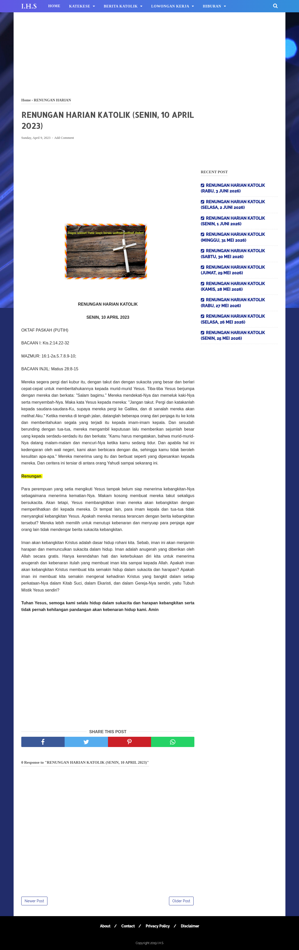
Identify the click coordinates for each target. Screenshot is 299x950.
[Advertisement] (149, 54)
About (105, 926)
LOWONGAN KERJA (170, 6)
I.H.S (29, 6)
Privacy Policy (158, 926)
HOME (54, 6)
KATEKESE (79, 6)
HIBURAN (212, 6)
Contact (128, 926)
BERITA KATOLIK (121, 6)
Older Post (181, 901)
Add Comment (64, 138)
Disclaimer (190, 926)
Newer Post (34, 901)
